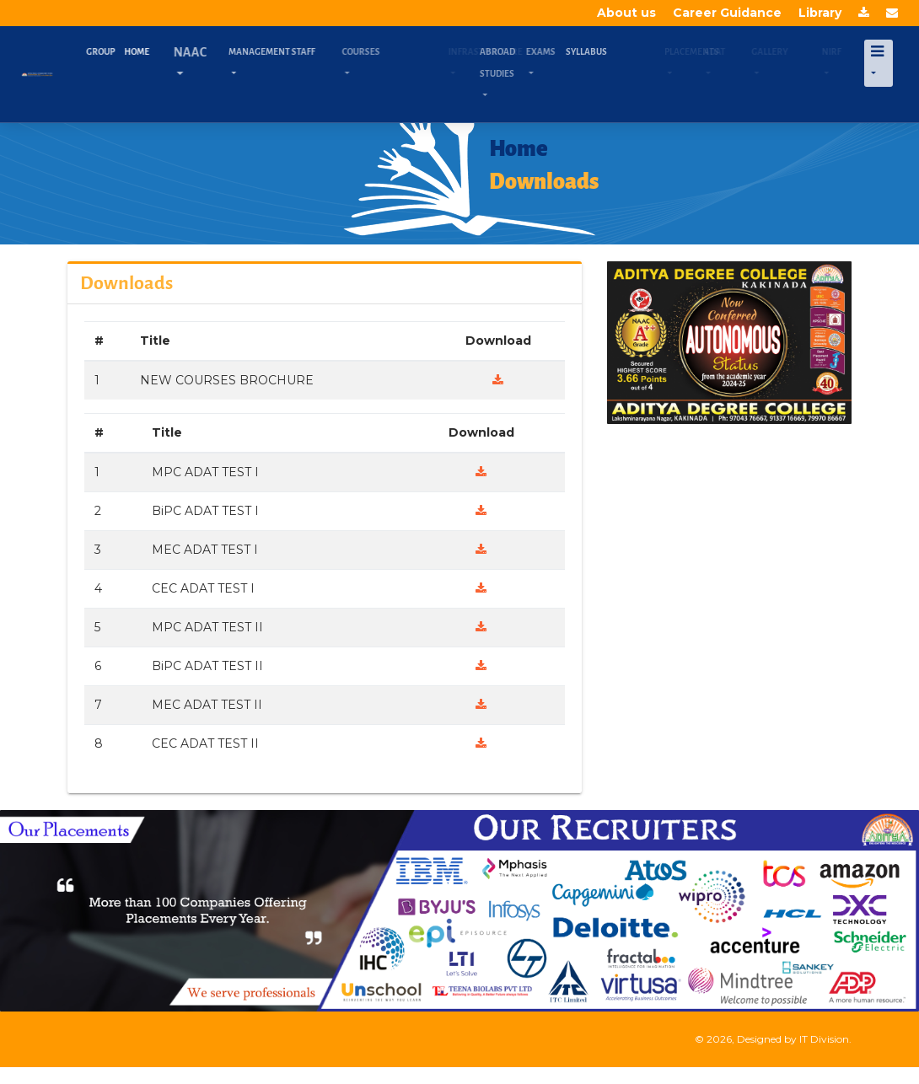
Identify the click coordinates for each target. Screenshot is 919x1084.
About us (626, 12)
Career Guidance (727, 12)
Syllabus (609, 51)
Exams (559, 51)
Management (291, 51)
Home (146, 51)
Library (819, 12)
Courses (384, 51)
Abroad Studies (519, 62)
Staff (319, 51)
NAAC (209, 52)
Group (113, 51)
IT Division (824, 1039)
